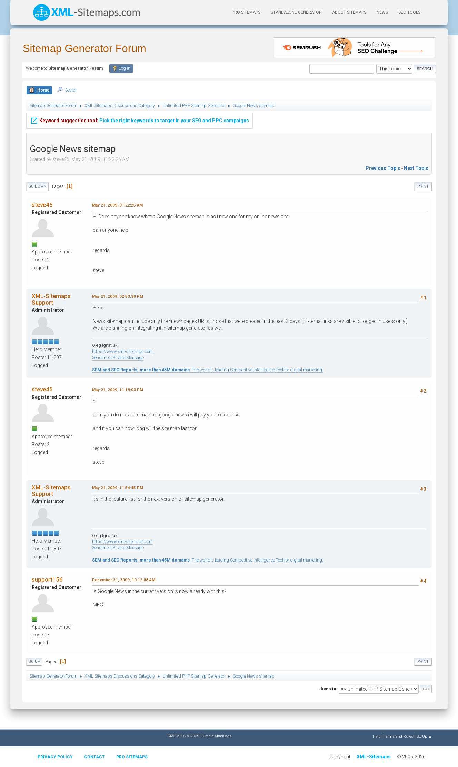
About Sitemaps (349, 12)
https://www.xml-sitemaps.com (122, 351)
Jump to (327, 688)
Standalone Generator (296, 12)
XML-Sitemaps (374, 756)
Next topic (416, 168)
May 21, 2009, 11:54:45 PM (117, 487)
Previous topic (383, 168)
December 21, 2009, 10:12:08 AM (123, 579)
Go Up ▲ (424, 736)
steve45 (42, 204)
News (382, 12)
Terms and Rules (398, 736)
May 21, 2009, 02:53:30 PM (117, 296)
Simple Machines (216, 736)
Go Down (37, 186)
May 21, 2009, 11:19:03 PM (117, 389)
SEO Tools (409, 12)
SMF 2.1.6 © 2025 (183, 736)
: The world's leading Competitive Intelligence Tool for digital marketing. (207, 369)
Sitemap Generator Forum (84, 48)
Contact (94, 757)
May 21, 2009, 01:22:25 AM (117, 205)
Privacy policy (55, 757)
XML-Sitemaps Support (51, 299)
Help (376, 736)
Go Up (34, 661)
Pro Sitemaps (132, 757)
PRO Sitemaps (246, 12)
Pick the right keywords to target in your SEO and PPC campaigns (139, 119)
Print (423, 186)
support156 (47, 579)
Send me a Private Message (118, 357)
